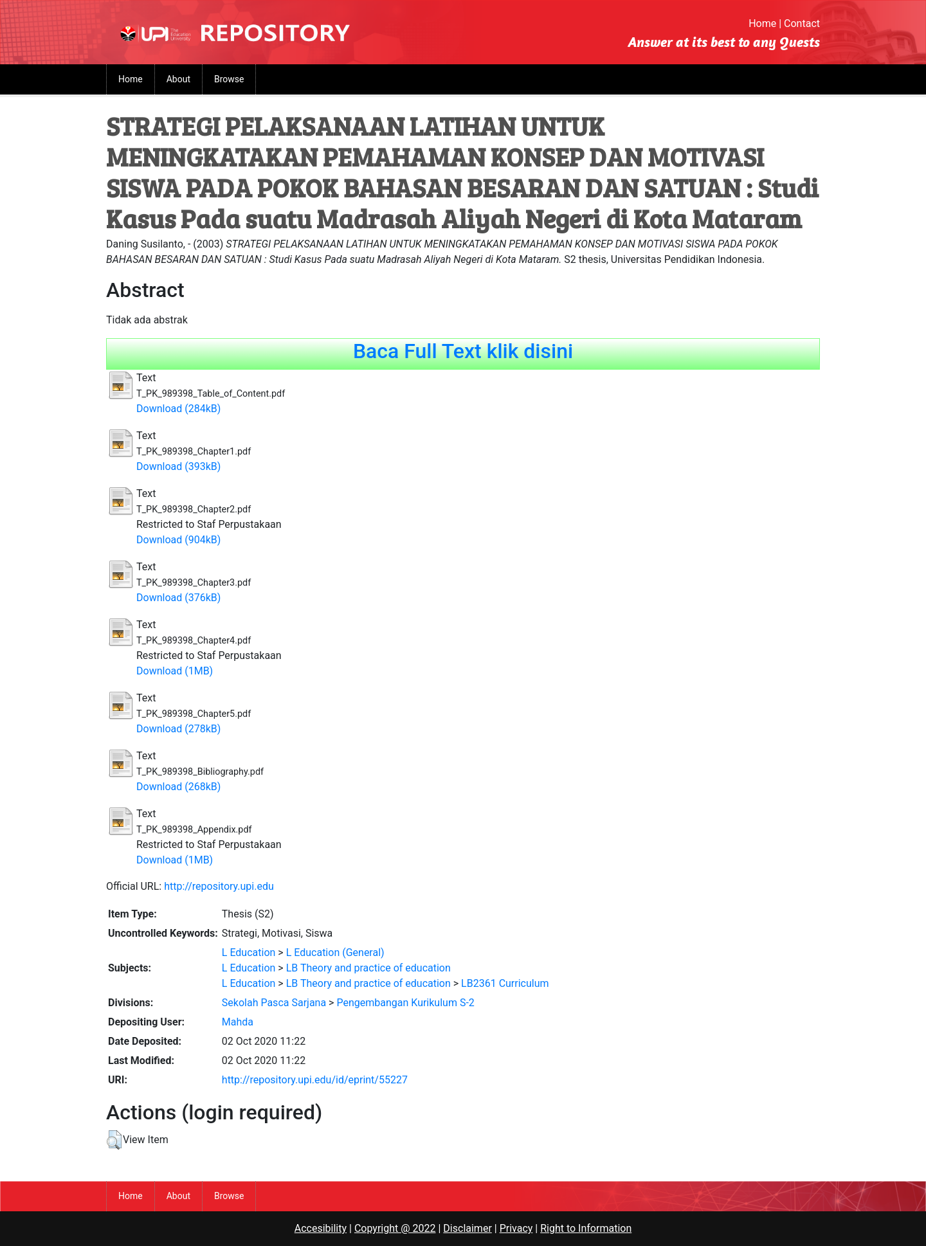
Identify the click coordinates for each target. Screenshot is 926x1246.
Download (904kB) (178, 540)
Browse (229, 79)
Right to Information (585, 1228)
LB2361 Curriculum (505, 983)
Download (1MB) (174, 671)
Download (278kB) (178, 729)
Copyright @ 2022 (395, 1228)
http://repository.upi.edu (219, 886)
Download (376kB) (178, 597)
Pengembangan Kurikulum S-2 (405, 1003)
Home (762, 23)
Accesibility (321, 1228)
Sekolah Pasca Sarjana (274, 1003)
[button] (114, 1140)
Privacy (516, 1228)
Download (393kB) (178, 466)
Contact (802, 23)
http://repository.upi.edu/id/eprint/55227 (315, 1080)
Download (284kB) (178, 408)
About (178, 79)
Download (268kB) (178, 787)
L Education (249, 952)
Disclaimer (467, 1228)
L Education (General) (335, 952)
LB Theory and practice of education (368, 968)
